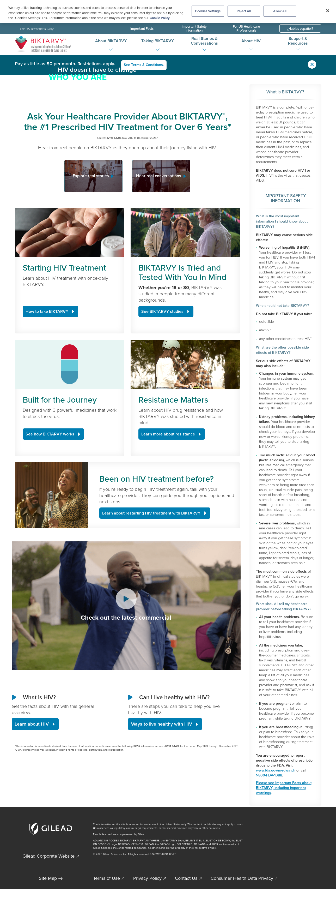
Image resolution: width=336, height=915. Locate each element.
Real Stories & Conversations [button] (204, 40)
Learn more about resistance (168, 507)
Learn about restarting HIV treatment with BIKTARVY (151, 587)
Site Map (48, 904)
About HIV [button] (251, 41)
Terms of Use (106, 904)
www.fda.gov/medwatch (275, 769)
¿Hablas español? (300, 28)
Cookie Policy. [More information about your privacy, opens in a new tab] (160, 17)
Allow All (279, 11)
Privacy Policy (147, 904)
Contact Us (186, 904)
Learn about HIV (32, 797)
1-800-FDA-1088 (269, 774)
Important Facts (142, 28)
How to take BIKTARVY (47, 385)
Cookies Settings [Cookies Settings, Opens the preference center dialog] (208, 11)
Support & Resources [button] (298, 40)
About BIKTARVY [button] (111, 41)
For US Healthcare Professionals (246, 28)
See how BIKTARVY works (50, 507)
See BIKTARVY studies (162, 385)
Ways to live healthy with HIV (161, 797)
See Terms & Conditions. (144, 64)
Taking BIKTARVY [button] (157, 41)
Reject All (244, 11)
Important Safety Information (194, 28)
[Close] (327, 10)
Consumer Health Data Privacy (242, 904)
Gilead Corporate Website (48, 881)
